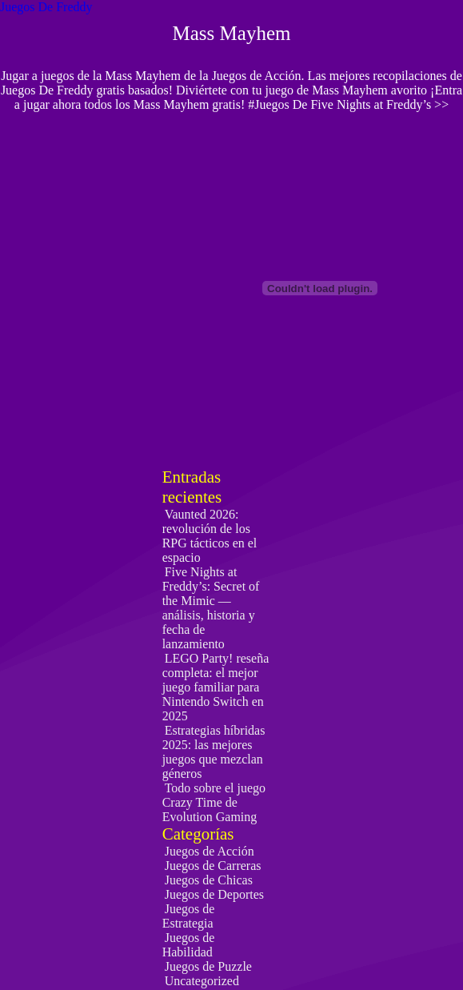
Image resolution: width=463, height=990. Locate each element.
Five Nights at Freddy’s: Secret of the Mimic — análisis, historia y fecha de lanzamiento (211, 608)
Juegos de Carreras (213, 865)
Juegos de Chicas (209, 880)
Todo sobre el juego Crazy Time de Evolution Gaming (213, 802)
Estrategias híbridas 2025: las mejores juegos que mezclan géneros (213, 751)
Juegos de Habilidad (188, 945)
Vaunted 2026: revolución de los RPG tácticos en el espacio (209, 535)
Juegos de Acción (209, 851)
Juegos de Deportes (214, 894)
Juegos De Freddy (46, 7)
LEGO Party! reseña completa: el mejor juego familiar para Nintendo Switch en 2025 (215, 687)
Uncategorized (202, 981)
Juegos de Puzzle (208, 966)
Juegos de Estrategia (188, 916)
